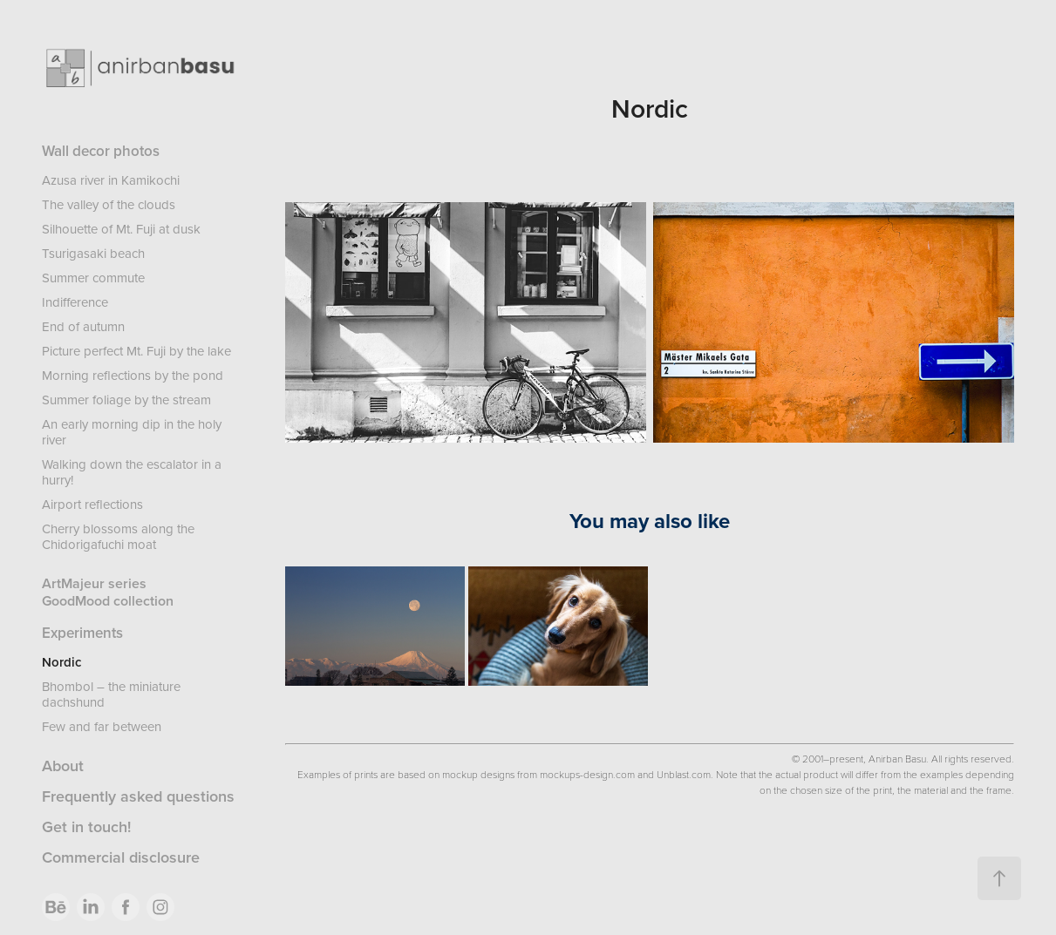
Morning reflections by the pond (132, 375)
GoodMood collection (108, 601)
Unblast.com (684, 774)
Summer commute (93, 277)
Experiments (82, 632)
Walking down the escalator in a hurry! (131, 472)
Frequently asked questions (138, 796)
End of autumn (83, 326)
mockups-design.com (587, 774)
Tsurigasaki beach (93, 253)
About (63, 765)
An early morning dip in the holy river (131, 432)
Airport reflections (92, 504)
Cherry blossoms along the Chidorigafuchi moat (118, 536)
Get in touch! (86, 826)
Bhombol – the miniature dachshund (111, 694)
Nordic (61, 662)
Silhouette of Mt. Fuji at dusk (121, 229)
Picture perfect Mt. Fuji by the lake (136, 351)
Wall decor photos (101, 150)
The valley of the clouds (108, 204)
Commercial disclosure (121, 857)
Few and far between (101, 726)
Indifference (75, 302)
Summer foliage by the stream (126, 399)
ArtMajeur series (94, 583)
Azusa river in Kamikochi (111, 180)
